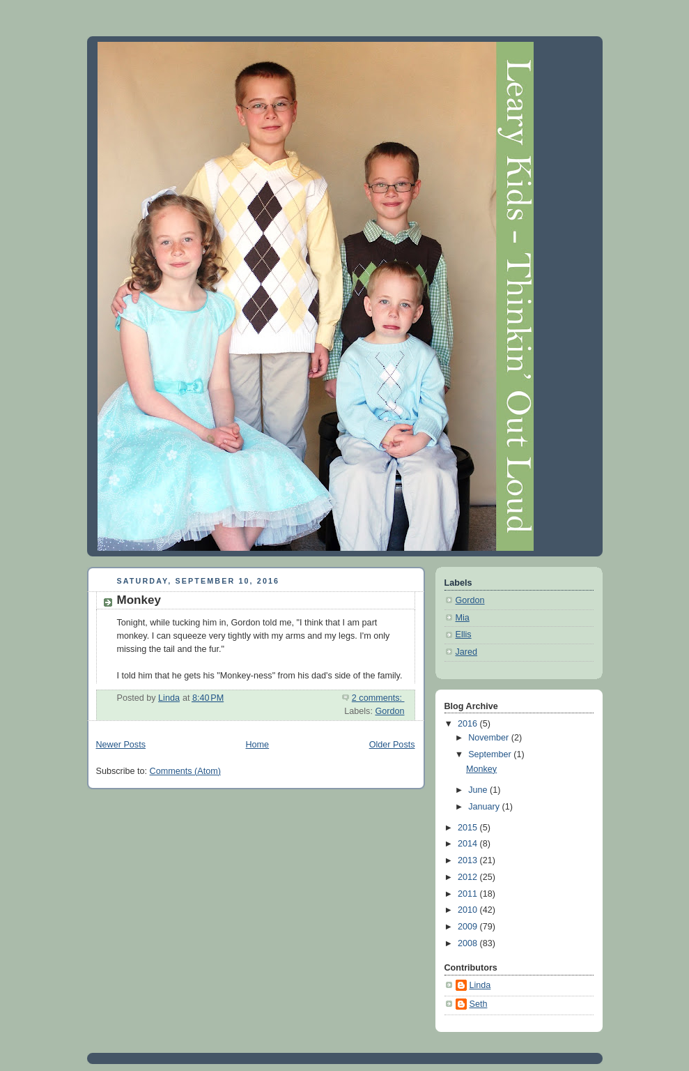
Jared (467, 652)
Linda (480, 985)
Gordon (389, 711)
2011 (469, 894)
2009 (469, 927)
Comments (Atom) (185, 771)
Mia (463, 618)
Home (257, 745)
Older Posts (392, 745)
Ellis (464, 634)
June (479, 790)
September (490, 754)
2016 (469, 724)
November (489, 738)
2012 (469, 877)
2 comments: (378, 698)
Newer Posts (121, 745)
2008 (469, 943)
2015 (469, 828)
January (485, 807)
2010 (469, 910)
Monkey (139, 600)
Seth (479, 1004)
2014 (469, 844)
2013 (469, 860)
